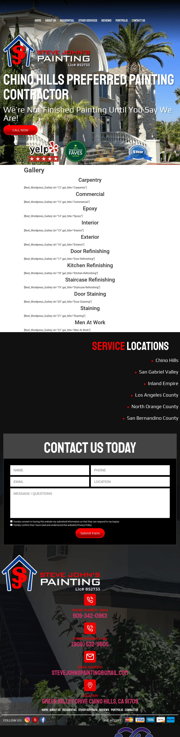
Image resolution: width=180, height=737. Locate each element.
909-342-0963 (90, 616)
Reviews (106, 20)
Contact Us (138, 20)
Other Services (87, 20)
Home (38, 20)
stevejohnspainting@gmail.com (90, 673)
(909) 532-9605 (90, 644)
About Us (50, 20)
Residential (67, 20)
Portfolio (122, 20)
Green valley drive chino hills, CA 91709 (90, 701)
